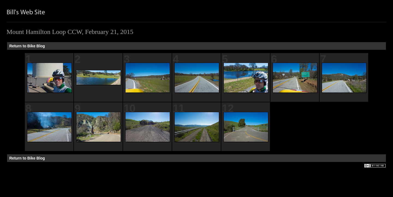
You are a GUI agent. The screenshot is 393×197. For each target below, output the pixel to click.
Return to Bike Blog (27, 46)
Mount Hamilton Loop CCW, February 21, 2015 (70, 31)
